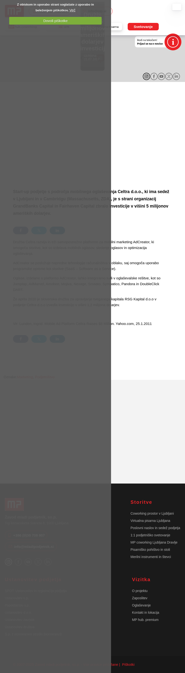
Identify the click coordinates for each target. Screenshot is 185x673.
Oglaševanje (141, 605)
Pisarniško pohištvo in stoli (150, 550)
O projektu (140, 591)
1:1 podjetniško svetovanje (150, 535)
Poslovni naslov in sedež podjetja (155, 528)
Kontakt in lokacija (145, 612)
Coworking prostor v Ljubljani (152, 513)
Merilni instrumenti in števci (151, 557)
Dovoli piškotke (55, 21)
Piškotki (128, 664)
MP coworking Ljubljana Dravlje (154, 542)
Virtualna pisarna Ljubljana (150, 521)
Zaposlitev (139, 598)
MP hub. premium (145, 620)
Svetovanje (143, 27)
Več (72, 10)
